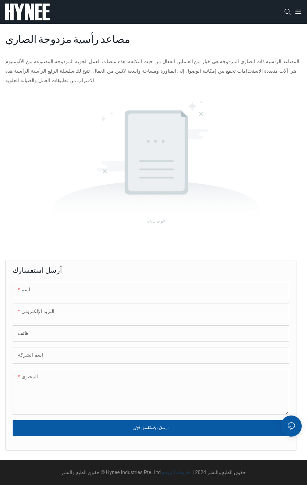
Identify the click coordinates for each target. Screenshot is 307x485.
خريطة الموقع (177, 472)
